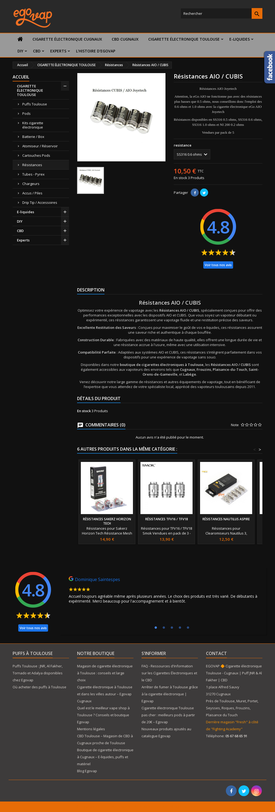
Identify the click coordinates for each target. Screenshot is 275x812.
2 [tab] (164, 628)
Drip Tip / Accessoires (39, 202)
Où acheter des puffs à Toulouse (39, 687)
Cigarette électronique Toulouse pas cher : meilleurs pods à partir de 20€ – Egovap (168, 715)
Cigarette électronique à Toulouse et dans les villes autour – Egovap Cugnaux (104, 694)
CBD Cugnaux (125, 39)
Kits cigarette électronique (32, 125)
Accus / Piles (32, 193)
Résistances (32, 164)
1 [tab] (155, 628)
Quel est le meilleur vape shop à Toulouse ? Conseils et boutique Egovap (103, 715)
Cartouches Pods (36, 155)
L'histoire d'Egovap (95, 51)
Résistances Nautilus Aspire (226, 519)
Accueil (21, 77)
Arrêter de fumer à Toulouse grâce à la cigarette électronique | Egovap (170, 694)
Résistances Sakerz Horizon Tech (107, 521)
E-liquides (239, 39)
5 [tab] (188, 628)
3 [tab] (172, 628)
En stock (180, 177)
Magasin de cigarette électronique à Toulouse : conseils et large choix (105, 673)
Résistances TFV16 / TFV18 (166, 519)
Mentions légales (91, 728)
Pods (26, 113)
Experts (58, 51)
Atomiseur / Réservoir (40, 146)
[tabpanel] (163, 591)
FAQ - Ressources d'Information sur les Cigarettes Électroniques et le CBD (169, 673)
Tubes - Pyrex (33, 174)
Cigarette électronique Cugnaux (67, 39)
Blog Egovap (87, 770)
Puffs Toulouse (34, 104)
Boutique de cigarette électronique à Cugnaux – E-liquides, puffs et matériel (105, 756)
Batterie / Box (33, 136)
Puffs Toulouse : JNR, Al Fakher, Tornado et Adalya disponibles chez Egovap (38, 673)
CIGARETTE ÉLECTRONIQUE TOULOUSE (184, 39)
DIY (20, 51)
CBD (37, 51)
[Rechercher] (221, 13)
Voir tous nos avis (218, 265)
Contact (216, 653)
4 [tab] (180, 628)
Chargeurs (30, 183)
